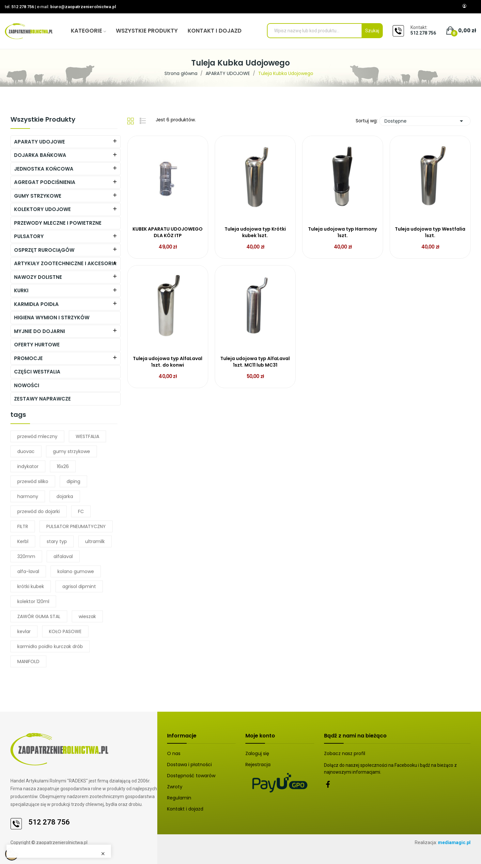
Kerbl (22, 541)
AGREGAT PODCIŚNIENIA (44, 182)
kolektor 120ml (33, 601)
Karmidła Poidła (36, 304)
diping (73, 481)
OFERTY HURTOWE (37, 344)
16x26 (63, 466)
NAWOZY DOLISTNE (38, 277)
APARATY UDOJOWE (39, 141)
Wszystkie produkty (42, 120)
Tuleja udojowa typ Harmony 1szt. (342, 232)
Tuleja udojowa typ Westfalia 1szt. (430, 232)
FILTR (22, 526)
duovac (26, 451)
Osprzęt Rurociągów (44, 250)
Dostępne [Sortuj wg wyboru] (424, 121)
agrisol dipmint (79, 586)
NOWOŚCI (26, 385)
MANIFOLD (28, 661)
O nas (173, 753)
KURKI (21, 290)
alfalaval (63, 556)
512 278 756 (22, 6)
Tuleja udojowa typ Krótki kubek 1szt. (255, 232)
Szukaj (372, 30)
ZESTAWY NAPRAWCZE (42, 398)
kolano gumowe (75, 571)
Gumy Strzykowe (37, 195)
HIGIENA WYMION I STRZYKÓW (51, 317)
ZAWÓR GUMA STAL (38, 616)
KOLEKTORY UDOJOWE (42, 209)
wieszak (87, 616)
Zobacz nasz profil (344, 753)
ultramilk (95, 541)
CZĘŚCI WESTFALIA (37, 371)
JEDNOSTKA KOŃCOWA (43, 168)
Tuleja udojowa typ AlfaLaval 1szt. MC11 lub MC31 (255, 362)
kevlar (24, 631)
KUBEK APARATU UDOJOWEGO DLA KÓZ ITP (167, 232)
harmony (27, 496)
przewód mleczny (37, 436)
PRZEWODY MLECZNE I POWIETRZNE (57, 223)
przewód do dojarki (38, 511)
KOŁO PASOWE (65, 631)
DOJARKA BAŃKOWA (40, 155)
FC (81, 511)
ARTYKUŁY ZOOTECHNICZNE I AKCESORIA (65, 263)
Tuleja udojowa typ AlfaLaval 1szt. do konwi (167, 362)
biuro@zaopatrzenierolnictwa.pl (83, 6)
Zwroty (174, 786)
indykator (28, 466)
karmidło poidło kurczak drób (50, 646)
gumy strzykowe (71, 451)
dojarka (64, 496)
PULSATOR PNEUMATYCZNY (76, 526)
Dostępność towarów (191, 775)
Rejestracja (258, 764)
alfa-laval (28, 571)
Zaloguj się (257, 753)
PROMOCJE (28, 358)
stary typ (57, 541)
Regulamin (179, 798)
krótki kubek (30, 586)
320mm (26, 556)
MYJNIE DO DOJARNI (39, 331)
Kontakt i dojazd (185, 809)
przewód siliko (32, 481)
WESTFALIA (87, 436)
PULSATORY (29, 236)
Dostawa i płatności (189, 764)
